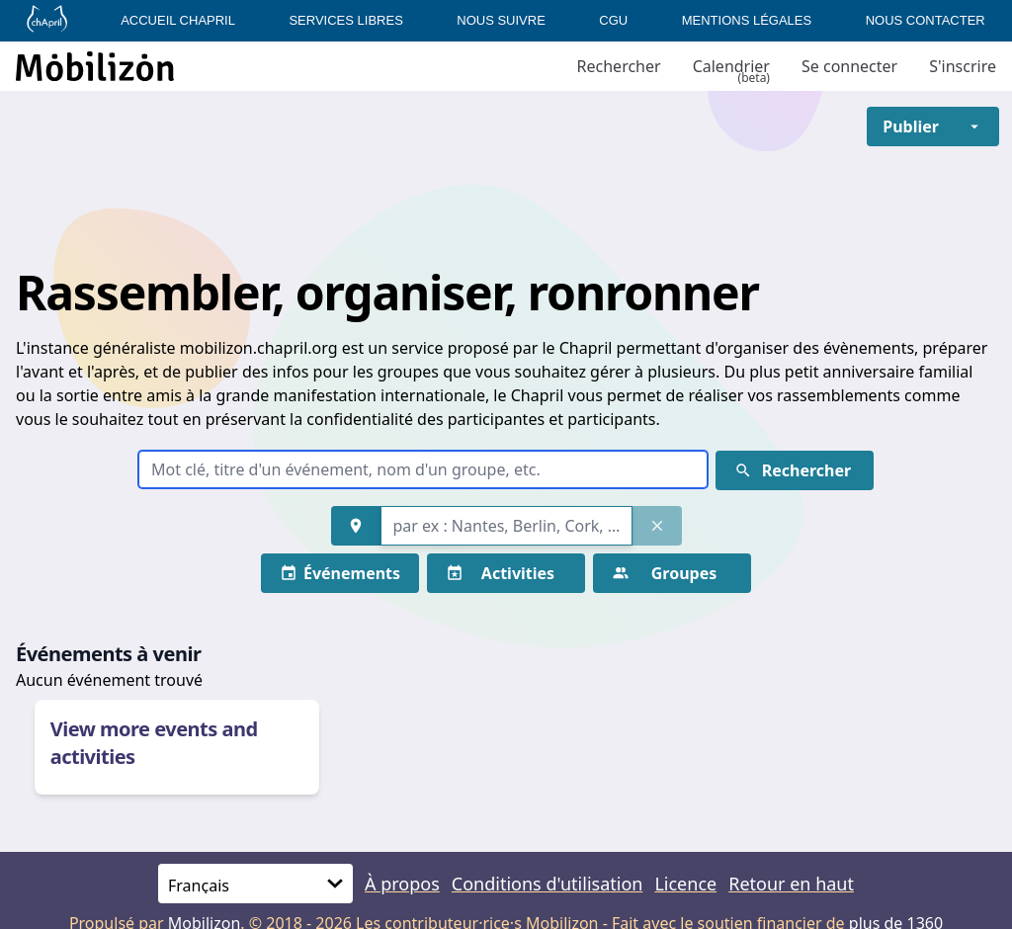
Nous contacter (925, 20)
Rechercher (619, 66)
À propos (402, 883)
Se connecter (849, 66)
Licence (685, 883)
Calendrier (731, 66)
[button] (911, 126)
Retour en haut (791, 883)
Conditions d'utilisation (547, 883)
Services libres (345, 20)
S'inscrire (962, 66)
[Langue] (255, 883)
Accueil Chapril (178, 20)
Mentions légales (746, 20)
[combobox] (506, 526)
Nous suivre (501, 20)
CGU (613, 20)
